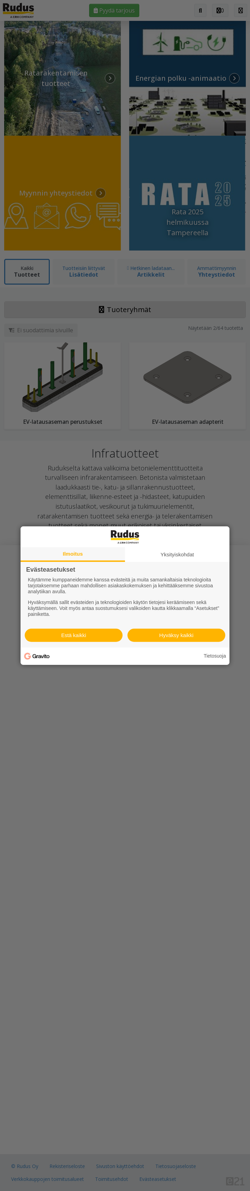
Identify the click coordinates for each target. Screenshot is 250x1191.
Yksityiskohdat (177, 554)
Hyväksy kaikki (176, 635)
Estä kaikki (73, 635)
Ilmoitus (73, 553)
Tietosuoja (215, 656)
